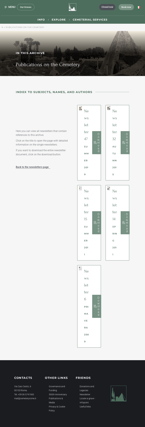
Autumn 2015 (114, 160)
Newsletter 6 (86, 285)
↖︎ (2, 27)
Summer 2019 (86, 160)
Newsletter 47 (86, 125)
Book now (126, 7)
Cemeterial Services (90, 19)
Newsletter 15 (86, 205)
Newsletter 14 (114, 205)
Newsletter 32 (114, 125)
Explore (59, 19)
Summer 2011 (86, 240)
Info (41, 19)
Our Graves (25, 7)
